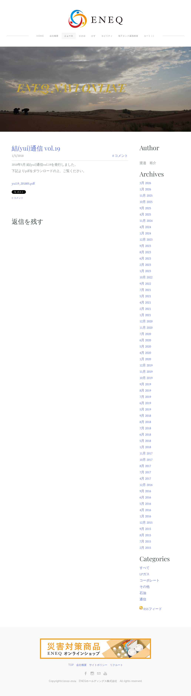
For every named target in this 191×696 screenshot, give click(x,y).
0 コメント (120, 156)
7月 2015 (145, 541)
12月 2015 (146, 523)
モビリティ (107, 36)
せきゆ (82, 36)
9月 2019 (145, 384)
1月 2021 (145, 315)
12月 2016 (146, 485)
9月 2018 (145, 416)
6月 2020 (145, 340)
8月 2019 (145, 390)
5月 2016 (145, 504)
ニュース (68, 36)
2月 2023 (145, 265)
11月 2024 (146, 221)
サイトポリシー (98, 664)
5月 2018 (145, 441)
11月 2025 (146, 196)
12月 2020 (146, 321)
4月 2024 (145, 227)
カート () (149, 36)
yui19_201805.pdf (23, 184)
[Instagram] (92, 673)
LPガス (145, 574)
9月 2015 (145, 529)
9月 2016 (145, 491)
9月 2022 (145, 284)
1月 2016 (145, 516)
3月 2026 (145, 183)
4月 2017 (145, 479)
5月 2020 (145, 346)
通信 (143, 599)
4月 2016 (145, 510)
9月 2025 (145, 208)
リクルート (116, 664)
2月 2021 (145, 309)
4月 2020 (145, 353)
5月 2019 (145, 409)
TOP (71, 664)
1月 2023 (145, 271)
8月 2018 (145, 422)
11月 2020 (146, 328)
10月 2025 (146, 202)
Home (40, 36)
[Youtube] (105, 673)
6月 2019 (145, 403)
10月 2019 (146, 378)
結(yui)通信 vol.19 (36, 148)
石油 (143, 593)
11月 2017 (146, 453)
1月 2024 (145, 233)
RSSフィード (152, 609)
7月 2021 (145, 290)
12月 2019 (146, 365)
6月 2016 (145, 497)
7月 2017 (145, 472)
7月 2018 (145, 428)
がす (93, 36)
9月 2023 (145, 246)
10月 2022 (146, 277)
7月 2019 (145, 397)
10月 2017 (146, 460)
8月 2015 (145, 535)
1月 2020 (145, 359)
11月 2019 (146, 372)
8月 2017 (145, 466)
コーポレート (150, 580)
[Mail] (98, 673)
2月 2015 (145, 548)
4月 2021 (145, 302)
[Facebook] (86, 673)
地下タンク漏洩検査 (128, 36)
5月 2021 (145, 296)
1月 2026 (145, 189)
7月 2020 (145, 334)
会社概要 (54, 36)
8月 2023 (145, 252)
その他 (145, 587)
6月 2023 (145, 258)
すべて (145, 568)
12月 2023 (146, 240)
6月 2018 (145, 435)
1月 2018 (145, 447)
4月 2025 (145, 214)
